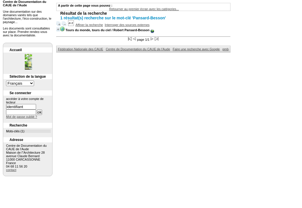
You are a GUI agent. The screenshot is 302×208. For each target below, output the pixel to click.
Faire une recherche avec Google (196, 49)
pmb (225, 49)
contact (11, 170)
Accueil (16, 50)
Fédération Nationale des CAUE (80, 49)
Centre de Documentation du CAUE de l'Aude (138, 49)
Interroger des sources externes (127, 25)
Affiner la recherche (89, 25)
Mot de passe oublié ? (21, 116)
